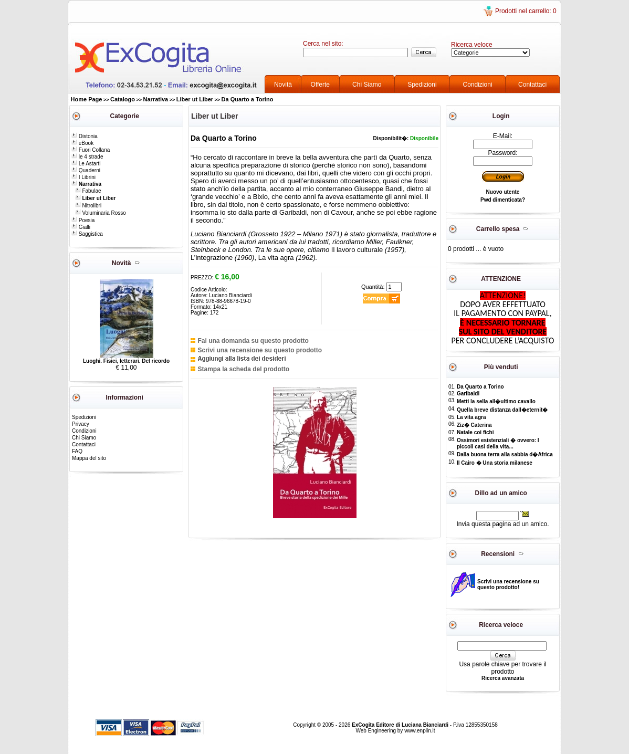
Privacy (80, 424)
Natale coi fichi (475, 432)
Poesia (83, 220)
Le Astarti (85, 163)
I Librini (83, 177)
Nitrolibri (88, 205)
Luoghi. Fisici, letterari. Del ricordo (126, 361)
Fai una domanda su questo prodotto (252, 340)
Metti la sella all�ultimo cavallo (496, 401)
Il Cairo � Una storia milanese (494, 463)
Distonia (84, 136)
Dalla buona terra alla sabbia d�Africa (505, 454)
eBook (82, 143)
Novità (283, 84)
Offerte (320, 84)
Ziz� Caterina (474, 425)
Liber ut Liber (194, 99)
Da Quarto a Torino (248, 99)
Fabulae (88, 191)
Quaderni (85, 170)
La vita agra (471, 417)
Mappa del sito (89, 458)
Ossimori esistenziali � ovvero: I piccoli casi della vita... (498, 443)
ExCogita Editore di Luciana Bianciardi (401, 725)
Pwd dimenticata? (502, 200)
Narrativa (156, 99)
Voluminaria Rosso (100, 213)
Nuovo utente (503, 192)
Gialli (80, 227)
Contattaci (532, 84)
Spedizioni (421, 84)
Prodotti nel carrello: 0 (526, 11)
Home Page (86, 99)
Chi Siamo (366, 84)
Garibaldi (468, 393)
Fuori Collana (90, 150)
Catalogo (122, 99)
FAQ (77, 451)
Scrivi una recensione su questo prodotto (259, 350)
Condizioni (477, 84)
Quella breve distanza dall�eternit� (502, 410)
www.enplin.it (419, 731)
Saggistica (87, 234)
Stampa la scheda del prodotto (243, 369)
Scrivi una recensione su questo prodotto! (508, 584)
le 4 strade (87, 157)
